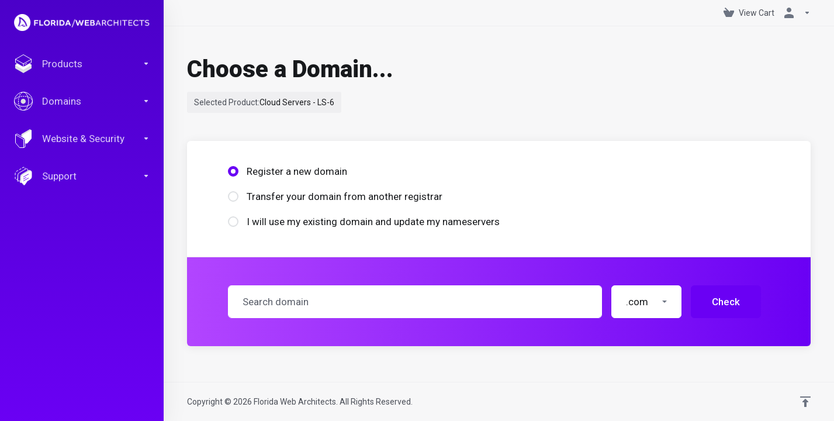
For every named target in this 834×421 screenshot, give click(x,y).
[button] (646, 301)
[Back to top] (805, 402)
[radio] (233, 171)
